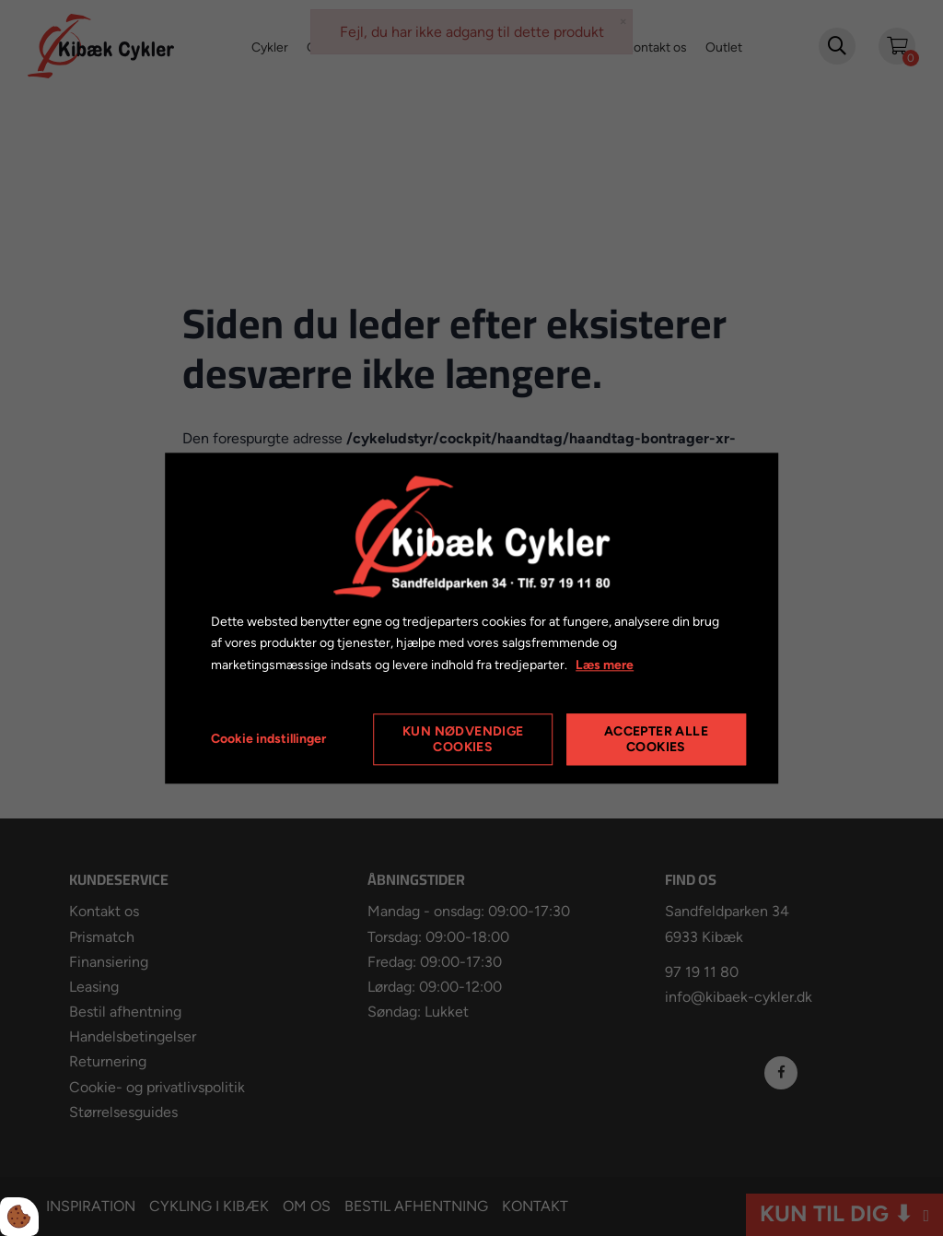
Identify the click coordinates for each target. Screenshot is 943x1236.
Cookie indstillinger (268, 739)
